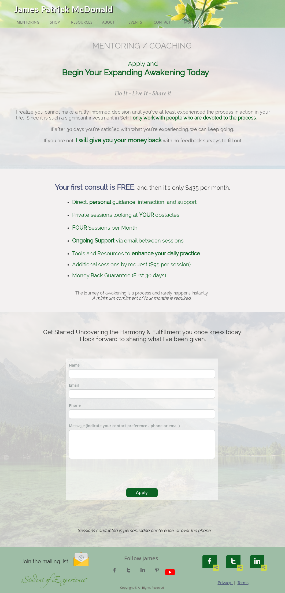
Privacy (225, 582)
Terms (243, 582)
